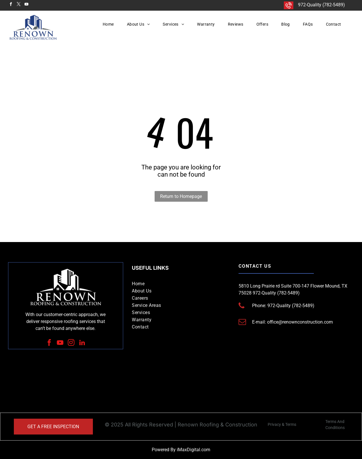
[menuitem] (110, 24)
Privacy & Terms (282, 424)
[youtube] (26, 5)
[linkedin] (82, 343)
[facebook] (11, 5)
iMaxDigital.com (193, 449)
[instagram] (71, 343)
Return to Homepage (181, 196)
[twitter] (19, 5)
